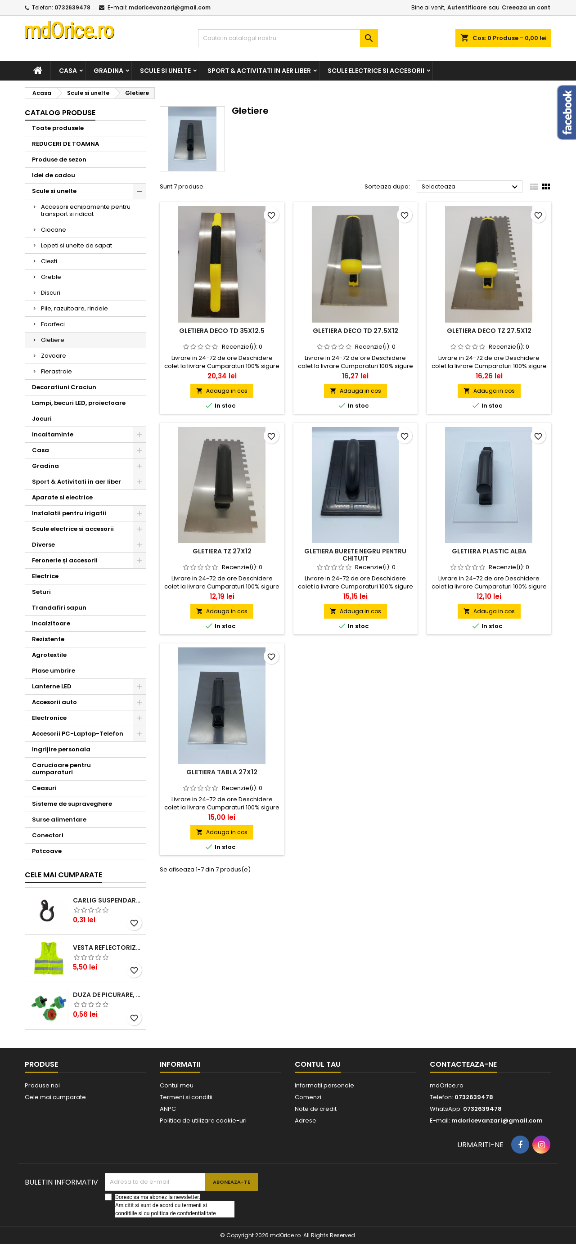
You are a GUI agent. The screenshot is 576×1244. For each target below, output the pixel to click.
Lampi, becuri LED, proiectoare (79, 403)
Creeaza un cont (526, 7)
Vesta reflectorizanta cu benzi (107, 947)
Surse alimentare (59, 819)
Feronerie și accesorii (65, 560)
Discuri (50, 292)
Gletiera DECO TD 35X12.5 (222, 330)
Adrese (305, 1120)
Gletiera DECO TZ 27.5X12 (489, 330)
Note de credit (316, 1109)
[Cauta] (288, 38)
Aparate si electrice (62, 497)
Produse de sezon (59, 159)
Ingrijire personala (61, 749)
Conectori (47, 835)
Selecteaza (471, 187)
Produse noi (42, 1085)
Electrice (45, 576)
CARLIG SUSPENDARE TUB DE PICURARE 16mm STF (107, 900)
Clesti (49, 261)
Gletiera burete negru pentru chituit (355, 555)
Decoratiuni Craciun (64, 387)
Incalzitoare (51, 623)
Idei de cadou (53, 175)
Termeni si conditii (186, 1097)
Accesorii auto (54, 702)
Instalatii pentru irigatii (69, 513)
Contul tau (318, 1064)
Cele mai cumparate (63, 875)
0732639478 (72, 7)
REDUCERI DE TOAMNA (65, 143)
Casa (68, 70)
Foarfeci (53, 324)
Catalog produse (60, 113)
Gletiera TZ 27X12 (222, 551)
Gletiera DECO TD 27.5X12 (355, 330)
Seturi (41, 592)
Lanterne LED (52, 686)
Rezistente (48, 639)
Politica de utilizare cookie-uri (203, 1120)
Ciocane (53, 229)
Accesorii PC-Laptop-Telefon (77, 733)
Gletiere (52, 340)
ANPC (168, 1109)
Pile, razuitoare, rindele (74, 308)
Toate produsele (58, 128)
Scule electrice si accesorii (376, 70)
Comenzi (308, 1097)
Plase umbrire (53, 670)
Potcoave (47, 851)
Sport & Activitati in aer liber (259, 70)
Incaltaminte (52, 434)
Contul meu (177, 1085)
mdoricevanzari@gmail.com (170, 7)
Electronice (49, 718)
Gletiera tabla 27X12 (221, 772)
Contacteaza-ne (463, 1064)
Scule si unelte (165, 70)
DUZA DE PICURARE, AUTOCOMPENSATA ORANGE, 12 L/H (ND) (107, 994)
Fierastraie (56, 371)
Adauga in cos (222, 391)
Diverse (43, 544)
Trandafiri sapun (59, 607)
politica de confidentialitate (183, 1213)
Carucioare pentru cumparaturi (61, 769)
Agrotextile (49, 655)
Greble (51, 277)
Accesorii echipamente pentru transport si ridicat (85, 210)
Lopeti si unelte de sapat (76, 245)
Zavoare (53, 355)
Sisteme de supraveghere (72, 803)
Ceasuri (44, 788)
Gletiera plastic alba (489, 551)
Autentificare (466, 7)
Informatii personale (324, 1085)
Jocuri (42, 418)
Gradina (108, 70)
